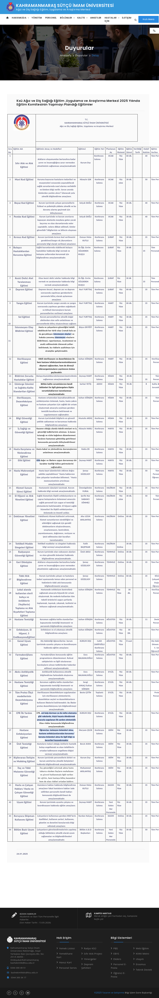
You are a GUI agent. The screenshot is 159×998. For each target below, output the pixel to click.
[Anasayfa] (7, 17)
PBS (115, 948)
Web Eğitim (142, 948)
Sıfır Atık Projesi (93, 953)
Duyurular (81, 55)
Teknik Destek (144, 969)
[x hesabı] (15, 993)
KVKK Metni (142, 953)
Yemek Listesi (67, 948)
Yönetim (37, 17)
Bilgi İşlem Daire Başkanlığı (138, 992)
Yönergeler (90, 959)
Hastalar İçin (111, 19)
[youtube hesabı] (28, 993)
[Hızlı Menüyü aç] (149, 19)
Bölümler (66, 17)
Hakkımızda (19, 17)
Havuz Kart (65, 962)
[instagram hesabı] (22, 993)
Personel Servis (68, 967)
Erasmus (141, 964)
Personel (51, 17)
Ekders (117, 959)
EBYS (116, 953)
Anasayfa (65, 55)
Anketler (95, 17)
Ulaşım (140, 959)
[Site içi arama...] (135, 20)
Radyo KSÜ (90, 948)
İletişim (126, 17)
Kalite (81, 17)
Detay (95, 55)
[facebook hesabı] (9, 993)
